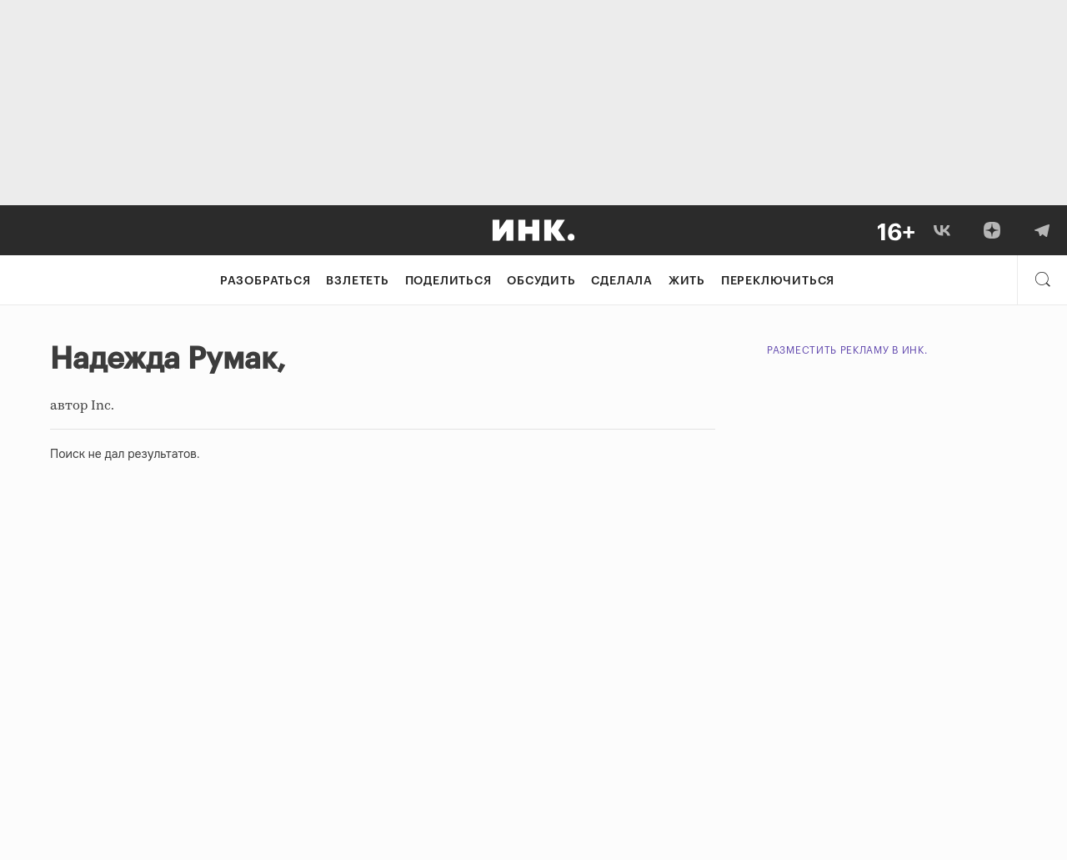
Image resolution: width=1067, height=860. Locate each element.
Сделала (622, 281)
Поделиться (448, 281)
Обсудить (541, 281)
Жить (687, 281)
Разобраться (265, 281)
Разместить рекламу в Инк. (847, 350)
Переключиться (777, 281)
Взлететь (357, 281)
